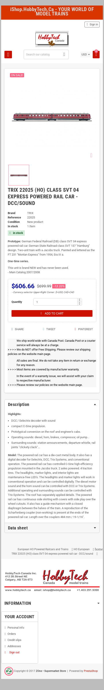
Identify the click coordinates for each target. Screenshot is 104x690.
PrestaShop (91, 671)
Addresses (14, 646)
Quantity (17, 301)
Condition (14, 222)
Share (17, 329)
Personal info (16, 627)
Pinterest (83, 329)
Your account (20, 616)
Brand (11, 213)
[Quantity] (55, 302)
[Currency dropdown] (85, 54)
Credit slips (14, 640)
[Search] (46, 54)
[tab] (52, 404)
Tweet (49, 329)
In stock (13, 226)
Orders (12, 633)
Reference (14, 217)
